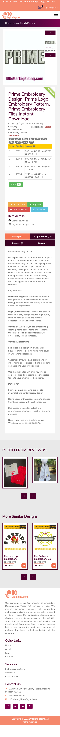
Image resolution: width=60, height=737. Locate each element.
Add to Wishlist (19, 209)
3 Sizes (9, 565)
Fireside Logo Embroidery (11, 557)
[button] (56, 15)
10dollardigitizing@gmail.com (39, 1)
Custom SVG (11, 676)
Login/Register (51, 7)
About (8, 649)
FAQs (7, 652)
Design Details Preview (24, 23)
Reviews (17, 243)
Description (17, 236)
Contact (9, 656)
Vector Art (10, 672)
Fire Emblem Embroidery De (42, 557)
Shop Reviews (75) (42, 236)
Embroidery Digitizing (15, 669)
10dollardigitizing (37, 718)
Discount (42, 243)
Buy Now (35, 204)
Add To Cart (17, 204)
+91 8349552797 (12, 1)
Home (8, 23)
